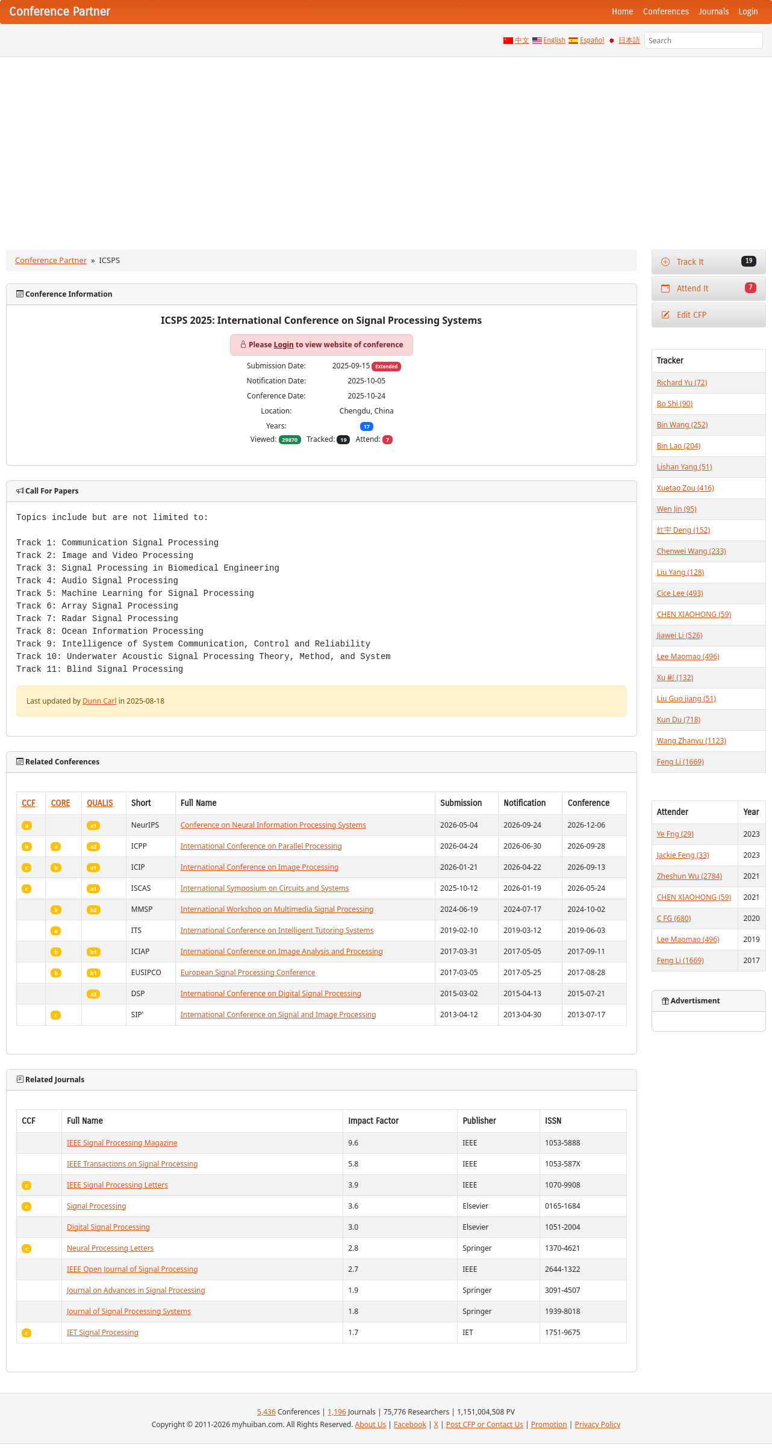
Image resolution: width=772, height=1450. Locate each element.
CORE (60, 803)
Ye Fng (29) (675, 834)
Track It (708, 261)
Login (748, 12)
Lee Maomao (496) (688, 656)
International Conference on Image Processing (260, 867)
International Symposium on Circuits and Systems (265, 888)
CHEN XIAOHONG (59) (694, 614)
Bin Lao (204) (679, 446)
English (555, 40)
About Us (371, 1424)
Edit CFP (683, 315)
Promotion (549, 1424)
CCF (29, 803)
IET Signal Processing (103, 1332)
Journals (714, 12)
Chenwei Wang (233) (691, 551)
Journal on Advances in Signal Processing (136, 1290)
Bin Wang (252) (682, 425)
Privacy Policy (598, 1424)
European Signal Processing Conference (248, 972)
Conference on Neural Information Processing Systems (273, 825)
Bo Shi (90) (675, 403)
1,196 (337, 1412)
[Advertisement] (386, 147)
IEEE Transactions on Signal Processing (132, 1164)
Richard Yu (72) (682, 382)
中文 (522, 40)
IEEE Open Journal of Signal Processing (132, 1269)
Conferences (666, 12)
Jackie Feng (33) (683, 855)
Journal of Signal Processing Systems (129, 1311)
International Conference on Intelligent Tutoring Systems (277, 930)
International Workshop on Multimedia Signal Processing (277, 909)
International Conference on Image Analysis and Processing (282, 951)
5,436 (266, 1412)
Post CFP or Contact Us (484, 1424)
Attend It (708, 288)
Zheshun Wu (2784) (689, 876)
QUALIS (100, 803)
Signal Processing (96, 1206)
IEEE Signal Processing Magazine (122, 1143)
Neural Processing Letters (110, 1248)
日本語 (629, 40)
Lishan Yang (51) (684, 467)
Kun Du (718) (678, 719)
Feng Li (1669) (680, 762)
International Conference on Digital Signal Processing (271, 993)
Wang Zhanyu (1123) (691, 741)
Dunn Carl (99, 701)
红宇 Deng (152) (683, 530)
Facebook (410, 1424)
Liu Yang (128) (681, 572)
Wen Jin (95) (677, 509)
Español (592, 40)
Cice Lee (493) (680, 593)
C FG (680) (674, 918)
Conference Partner (51, 260)
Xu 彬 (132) (675, 677)
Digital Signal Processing (108, 1227)
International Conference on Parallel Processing (261, 846)
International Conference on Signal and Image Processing (278, 1014)
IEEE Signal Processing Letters (117, 1185)
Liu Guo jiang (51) (686, 698)
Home (622, 12)
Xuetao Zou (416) (685, 488)
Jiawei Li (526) (680, 635)
